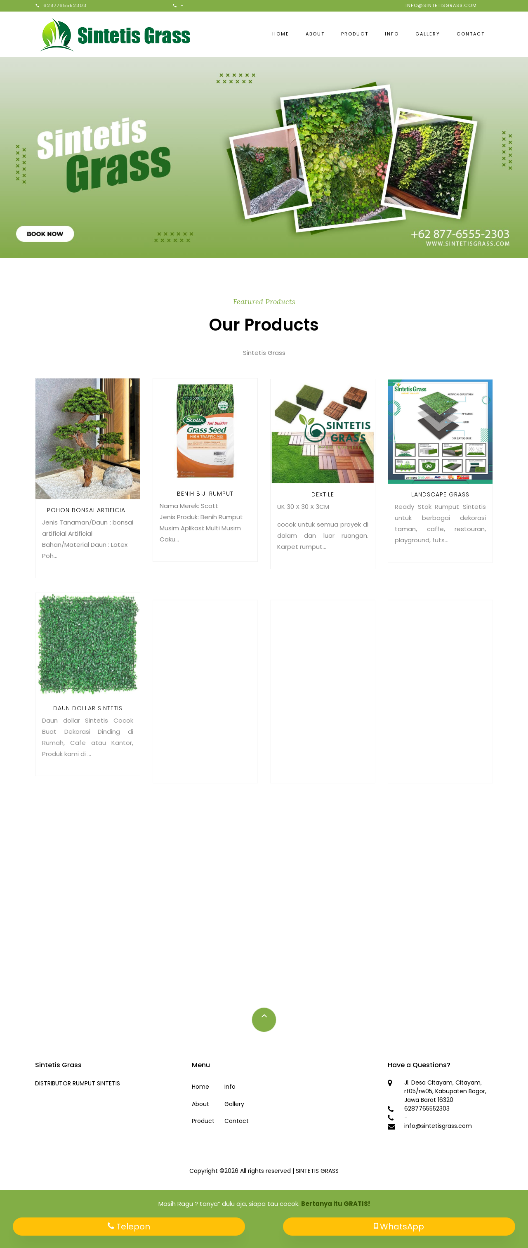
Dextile (322, 508)
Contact (471, 34)
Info (392, 34)
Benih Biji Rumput (205, 503)
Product (354, 34)
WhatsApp (399, 1226)
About (315, 34)
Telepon (129, 1226)
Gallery (427, 34)
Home (280, 34)
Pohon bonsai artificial (87, 516)
